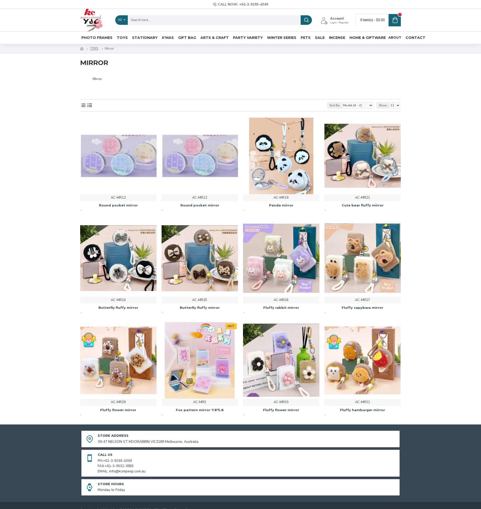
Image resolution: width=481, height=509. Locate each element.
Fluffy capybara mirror (362, 308)
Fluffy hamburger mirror (362, 410)
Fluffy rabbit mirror (281, 308)
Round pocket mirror (118, 205)
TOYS (94, 48)
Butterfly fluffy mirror (118, 308)
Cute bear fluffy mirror (363, 205)
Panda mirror (281, 205)
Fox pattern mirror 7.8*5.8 (200, 410)
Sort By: (334, 105)
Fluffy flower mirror (118, 410)
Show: (383, 105)
